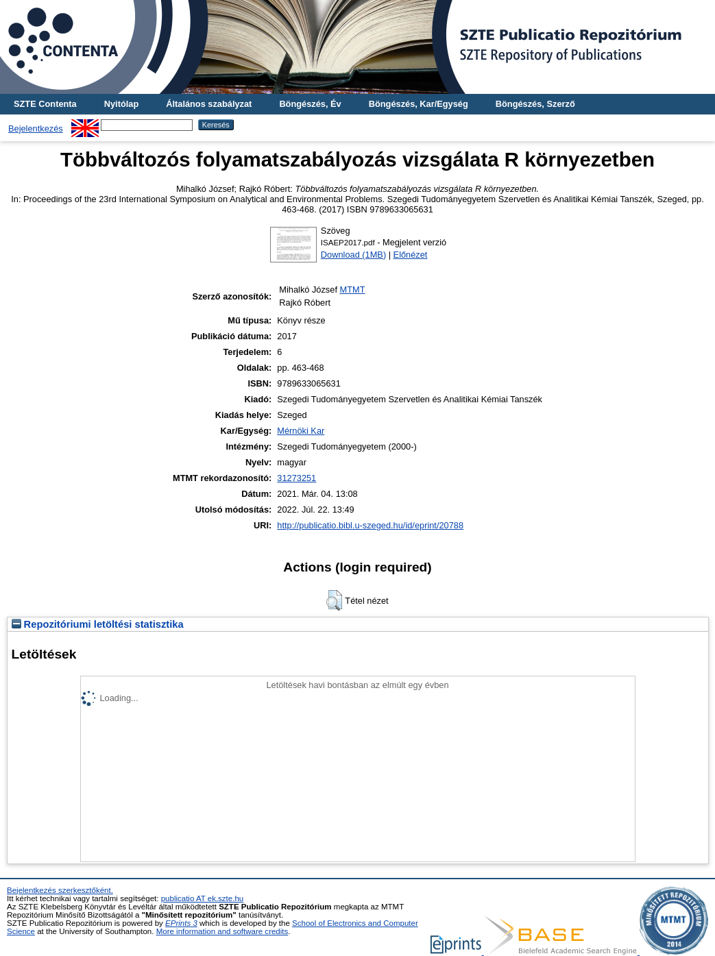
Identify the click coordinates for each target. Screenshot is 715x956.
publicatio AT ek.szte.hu (202, 898)
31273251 (296, 478)
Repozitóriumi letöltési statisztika (98, 624)
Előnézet (410, 254)
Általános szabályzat (209, 104)
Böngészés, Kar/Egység (418, 104)
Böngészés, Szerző (535, 104)
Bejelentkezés (35, 128)
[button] (334, 600)
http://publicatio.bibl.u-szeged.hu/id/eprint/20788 (370, 525)
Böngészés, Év (310, 104)
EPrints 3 (181, 923)
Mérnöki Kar (300, 431)
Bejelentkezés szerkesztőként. (60, 890)
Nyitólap (121, 104)
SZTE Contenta (45, 104)
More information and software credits (222, 931)
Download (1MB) (353, 254)
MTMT (352, 289)
